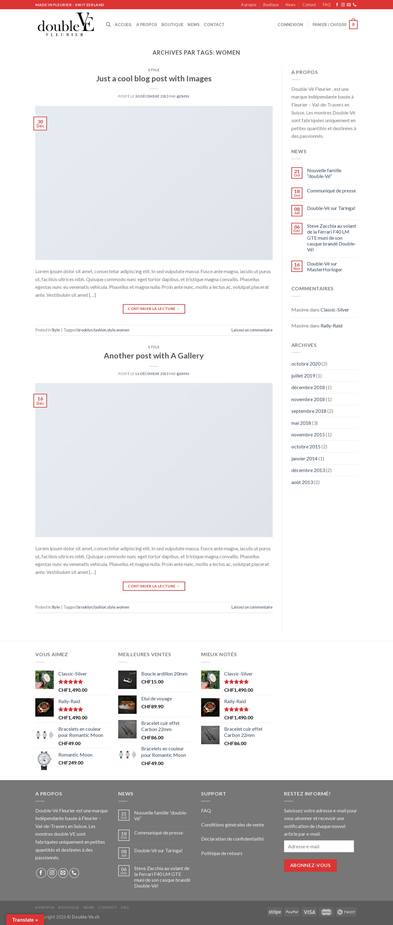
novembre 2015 (308, 434)
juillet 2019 (303, 375)
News (290, 4)
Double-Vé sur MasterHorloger (324, 266)
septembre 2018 (308, 411)
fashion (100, 329)
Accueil (123, 24)
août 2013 (302, 482)
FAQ (327, 4)
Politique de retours (222, 853)
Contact (309, 4)
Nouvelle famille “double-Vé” (324, 173)
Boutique (271, 4)
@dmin (183, 96)
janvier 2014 (304, 458)
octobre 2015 (306, 446)
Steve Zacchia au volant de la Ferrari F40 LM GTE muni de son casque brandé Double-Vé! (331, 237)
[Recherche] (108, 24)
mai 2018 (301, 423)
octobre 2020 (306, 363)
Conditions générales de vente (232, 824)
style (111, 329)
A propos (248, 4)
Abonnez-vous (310, 865)
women (122, 329)
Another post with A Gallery (154, 355)
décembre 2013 (308, 470)
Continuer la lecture (154, 309)
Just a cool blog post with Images (154, 78)
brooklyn (85, 329)
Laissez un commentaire (252, 329)
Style (153, 70)
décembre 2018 (308, 387)
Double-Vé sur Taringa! (331, 208)
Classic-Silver (335, 309)
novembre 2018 (308, 399)
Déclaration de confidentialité (232, 839)
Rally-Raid (331, 325)
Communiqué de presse (331, 190)
